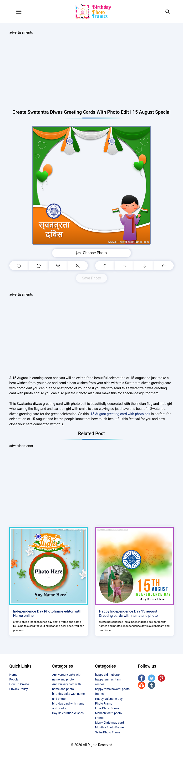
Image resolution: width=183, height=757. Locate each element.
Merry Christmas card (109, 722)
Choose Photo (91, 253)
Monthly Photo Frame (109, 727)
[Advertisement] (91, 72)
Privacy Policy (18, 689)
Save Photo (91, 278)
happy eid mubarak (107, 674)
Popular (14, 679)
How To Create (19, 684)
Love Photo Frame (107, 708)
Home (13, 674)
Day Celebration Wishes (68, 713)
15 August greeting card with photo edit (120, 414)
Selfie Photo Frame (107, 732)
